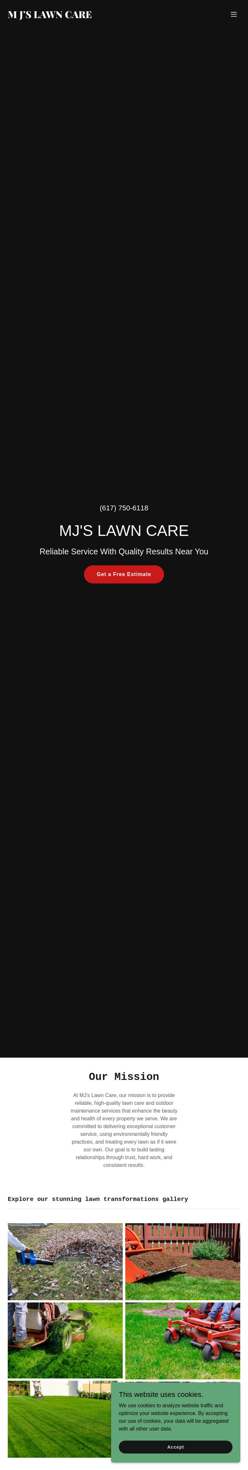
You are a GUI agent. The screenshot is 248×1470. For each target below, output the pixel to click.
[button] (233, 14)
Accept (175, 1446)
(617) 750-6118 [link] (124, 508)
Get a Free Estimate (124, 574)
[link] (50, 16)
